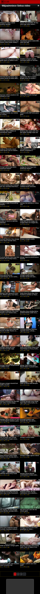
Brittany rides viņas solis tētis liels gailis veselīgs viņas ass (29, 131)
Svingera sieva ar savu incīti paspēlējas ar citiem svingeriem (28, 529)
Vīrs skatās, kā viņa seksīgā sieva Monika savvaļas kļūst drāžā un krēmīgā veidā (8, 511)
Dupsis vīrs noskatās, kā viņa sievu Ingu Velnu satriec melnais (29, 24)
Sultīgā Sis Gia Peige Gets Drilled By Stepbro (28, 167)
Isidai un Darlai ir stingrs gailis (9, 545)
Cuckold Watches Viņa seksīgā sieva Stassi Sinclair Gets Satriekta (9, 240)
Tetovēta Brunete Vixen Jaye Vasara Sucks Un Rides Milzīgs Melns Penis (9, 78)
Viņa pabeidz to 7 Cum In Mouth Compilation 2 (27, 149)
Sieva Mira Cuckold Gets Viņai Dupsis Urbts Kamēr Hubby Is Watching (9, 42)
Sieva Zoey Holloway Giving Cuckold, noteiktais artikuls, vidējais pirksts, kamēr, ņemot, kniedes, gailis (9, 530)
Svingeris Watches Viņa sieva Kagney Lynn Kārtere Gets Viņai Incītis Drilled (9, 313)
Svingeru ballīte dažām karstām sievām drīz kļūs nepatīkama (27, 276)
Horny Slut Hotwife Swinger (28, 95)
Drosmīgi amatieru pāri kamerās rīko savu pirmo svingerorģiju (27, 421)
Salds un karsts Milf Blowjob (29, 383)
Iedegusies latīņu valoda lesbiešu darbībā (7, 23)
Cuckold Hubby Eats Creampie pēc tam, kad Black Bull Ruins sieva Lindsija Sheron (9, 186)
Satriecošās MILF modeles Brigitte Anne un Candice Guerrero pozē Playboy (28, 78)
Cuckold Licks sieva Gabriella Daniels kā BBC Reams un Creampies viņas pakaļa (9, 331)
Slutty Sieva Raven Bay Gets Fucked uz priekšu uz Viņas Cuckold (29, 295)
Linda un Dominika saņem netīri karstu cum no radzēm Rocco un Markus (8, 150)
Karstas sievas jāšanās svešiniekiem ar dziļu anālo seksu (28, 475)
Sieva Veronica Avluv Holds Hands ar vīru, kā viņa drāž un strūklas (9, 457)
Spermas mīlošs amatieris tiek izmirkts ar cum (9, 95)
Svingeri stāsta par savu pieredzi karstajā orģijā (7, 348)
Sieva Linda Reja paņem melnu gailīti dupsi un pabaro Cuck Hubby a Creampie (9, 60)
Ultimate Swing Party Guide (8, 473)
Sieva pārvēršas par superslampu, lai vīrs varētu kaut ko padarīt (8, 276)
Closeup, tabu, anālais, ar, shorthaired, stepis (8, 131)
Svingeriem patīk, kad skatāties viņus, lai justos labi (9, 564)
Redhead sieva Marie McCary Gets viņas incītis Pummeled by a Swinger (9, 493)
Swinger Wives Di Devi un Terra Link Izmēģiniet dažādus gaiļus (9, 420)
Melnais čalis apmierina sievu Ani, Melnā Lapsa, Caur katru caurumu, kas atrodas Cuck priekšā (9, 295)
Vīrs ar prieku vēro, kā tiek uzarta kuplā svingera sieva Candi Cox (8, 439)
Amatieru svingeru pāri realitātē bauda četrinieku (28, 185)
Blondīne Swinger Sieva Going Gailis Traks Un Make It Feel (29, 546)
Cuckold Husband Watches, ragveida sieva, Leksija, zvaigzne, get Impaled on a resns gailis (28, 331)
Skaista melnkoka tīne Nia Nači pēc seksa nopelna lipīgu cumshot (9, 403)
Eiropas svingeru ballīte (27, 239)
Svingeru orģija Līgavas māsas (29, 455)
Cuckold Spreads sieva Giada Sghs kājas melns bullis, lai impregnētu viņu (29, 403)
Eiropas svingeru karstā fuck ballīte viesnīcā (9, 384)
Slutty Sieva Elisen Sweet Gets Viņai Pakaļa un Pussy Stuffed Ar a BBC (29, 349)
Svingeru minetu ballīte (27, 437)
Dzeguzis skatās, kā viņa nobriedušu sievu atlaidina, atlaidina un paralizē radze (28, 493)
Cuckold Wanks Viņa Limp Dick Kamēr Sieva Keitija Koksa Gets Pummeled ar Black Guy (9, 258)
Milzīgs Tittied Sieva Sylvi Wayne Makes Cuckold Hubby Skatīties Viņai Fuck (29, 367)
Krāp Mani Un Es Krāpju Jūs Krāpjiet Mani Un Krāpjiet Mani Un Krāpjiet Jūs (29, 222)
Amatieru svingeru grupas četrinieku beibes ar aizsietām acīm (29, 60)
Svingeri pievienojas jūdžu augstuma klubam (8, 167)
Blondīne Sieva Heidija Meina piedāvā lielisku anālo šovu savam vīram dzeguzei (29, 313)
